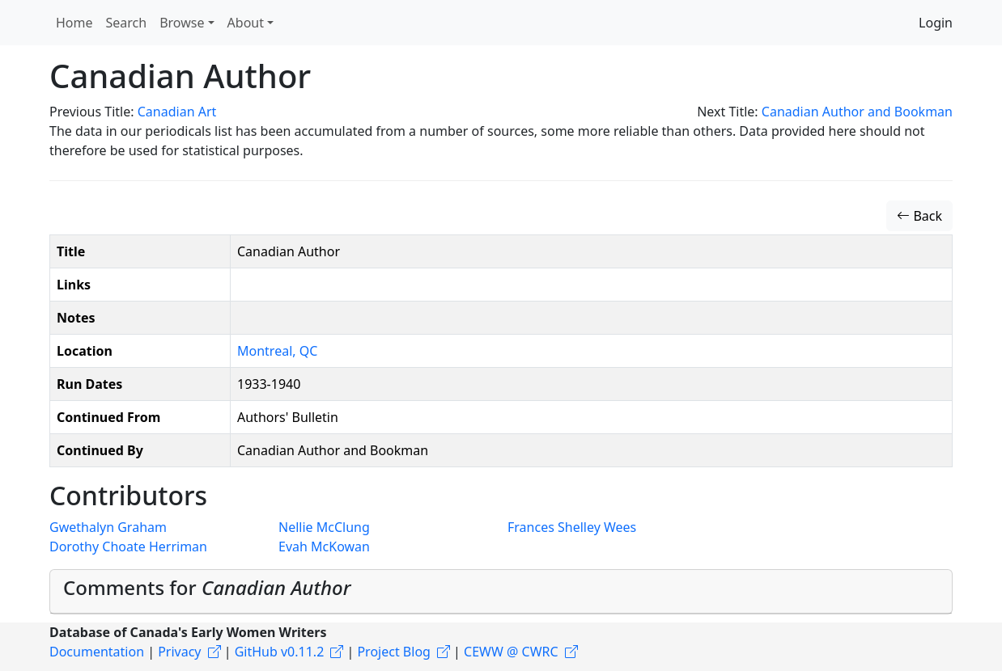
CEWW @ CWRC (511, 651)
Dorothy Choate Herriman (128, 546)
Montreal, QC (277, 351)
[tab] (501, 592)
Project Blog (393, 651)
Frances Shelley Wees (571, 527)
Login (936, 23)
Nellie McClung (324, 527)
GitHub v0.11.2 (280, 651)
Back (919, 216)
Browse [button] (181, 23)
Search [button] (126, 23)
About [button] (245, 23)
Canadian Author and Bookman (857, 111)
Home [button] (74, 23)
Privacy (179, 651)
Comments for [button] (206, 587)
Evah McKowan (324, 546)
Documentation (96, 651)
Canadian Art (177, 111)
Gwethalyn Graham (108, 527)
